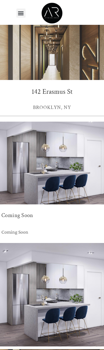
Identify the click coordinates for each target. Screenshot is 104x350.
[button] (21, 13)
